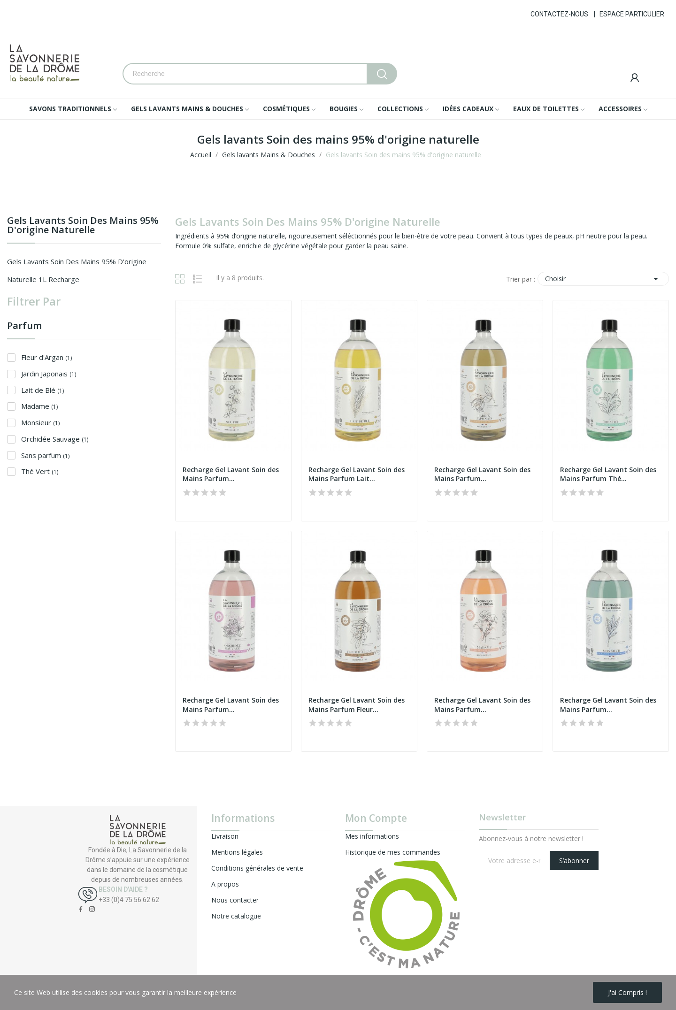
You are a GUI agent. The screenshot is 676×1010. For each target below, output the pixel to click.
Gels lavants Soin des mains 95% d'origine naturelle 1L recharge (76, 270)
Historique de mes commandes (392, 852)
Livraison (224, 836)
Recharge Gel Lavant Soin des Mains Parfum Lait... (356, 474)
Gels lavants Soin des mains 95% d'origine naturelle (83, 226)
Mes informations (372, 836)
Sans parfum (45, 455)
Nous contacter (235, 899)
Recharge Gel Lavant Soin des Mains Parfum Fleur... (356, 705)
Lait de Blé (42, 390)
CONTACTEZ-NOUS (559, 14)
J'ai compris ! (627, 992)
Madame (39, 406)
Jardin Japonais (48, 373)
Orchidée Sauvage (54, 439)
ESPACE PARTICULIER (631, 14)
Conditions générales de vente (257, 868)
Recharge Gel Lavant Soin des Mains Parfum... (231, 474)
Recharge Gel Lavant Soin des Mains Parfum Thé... (608, 474)
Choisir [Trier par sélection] (603, 278)
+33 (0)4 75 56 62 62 (129, 899)
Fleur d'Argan (46, 357)
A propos (225, 884)
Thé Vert (39, 471)
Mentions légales (237, 852)
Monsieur (40, 422)
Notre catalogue (236, 915)
